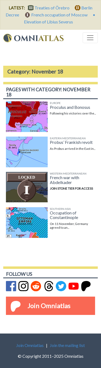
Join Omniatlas (48, 306)
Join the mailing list (67, 345)
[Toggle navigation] (90, 37)
